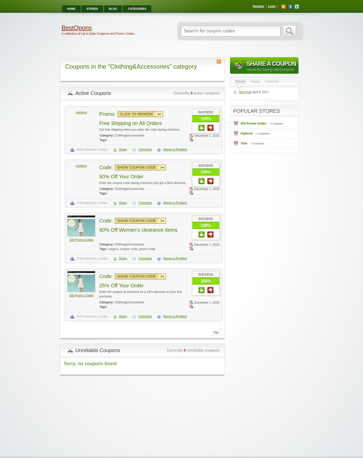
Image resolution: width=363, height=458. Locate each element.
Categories (137, 8)
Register (258, 6)
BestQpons (77, 28)
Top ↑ (217, 332)
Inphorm (81, 112)
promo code (147, 249)
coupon (113, 249)
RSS (283, 7)
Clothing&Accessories (129, 135)
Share (123, 149)
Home (71, 8)
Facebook (290, 7)
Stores (92, 8)
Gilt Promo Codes (81, 240)
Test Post (245, 92)
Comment (145, 149)
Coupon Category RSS (219, 61)
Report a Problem (175, 149)
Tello (244, 143)
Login (272, 6)
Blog (113, 8)
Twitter (297, 7)
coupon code (129, 249)
